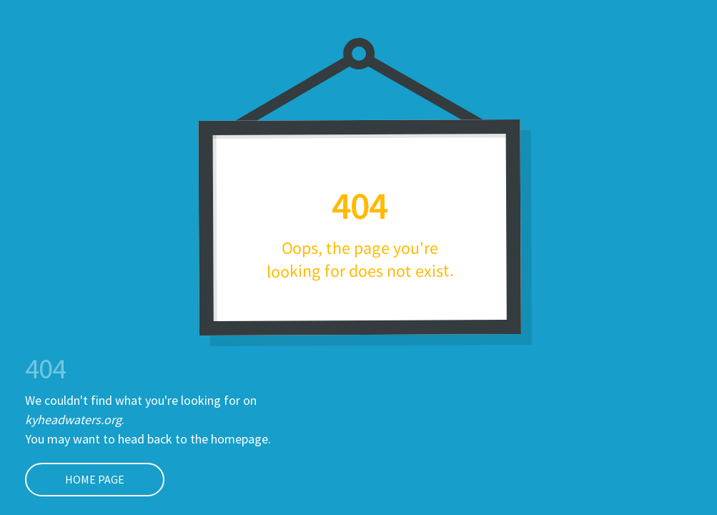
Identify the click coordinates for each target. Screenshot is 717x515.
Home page (74, 479)
